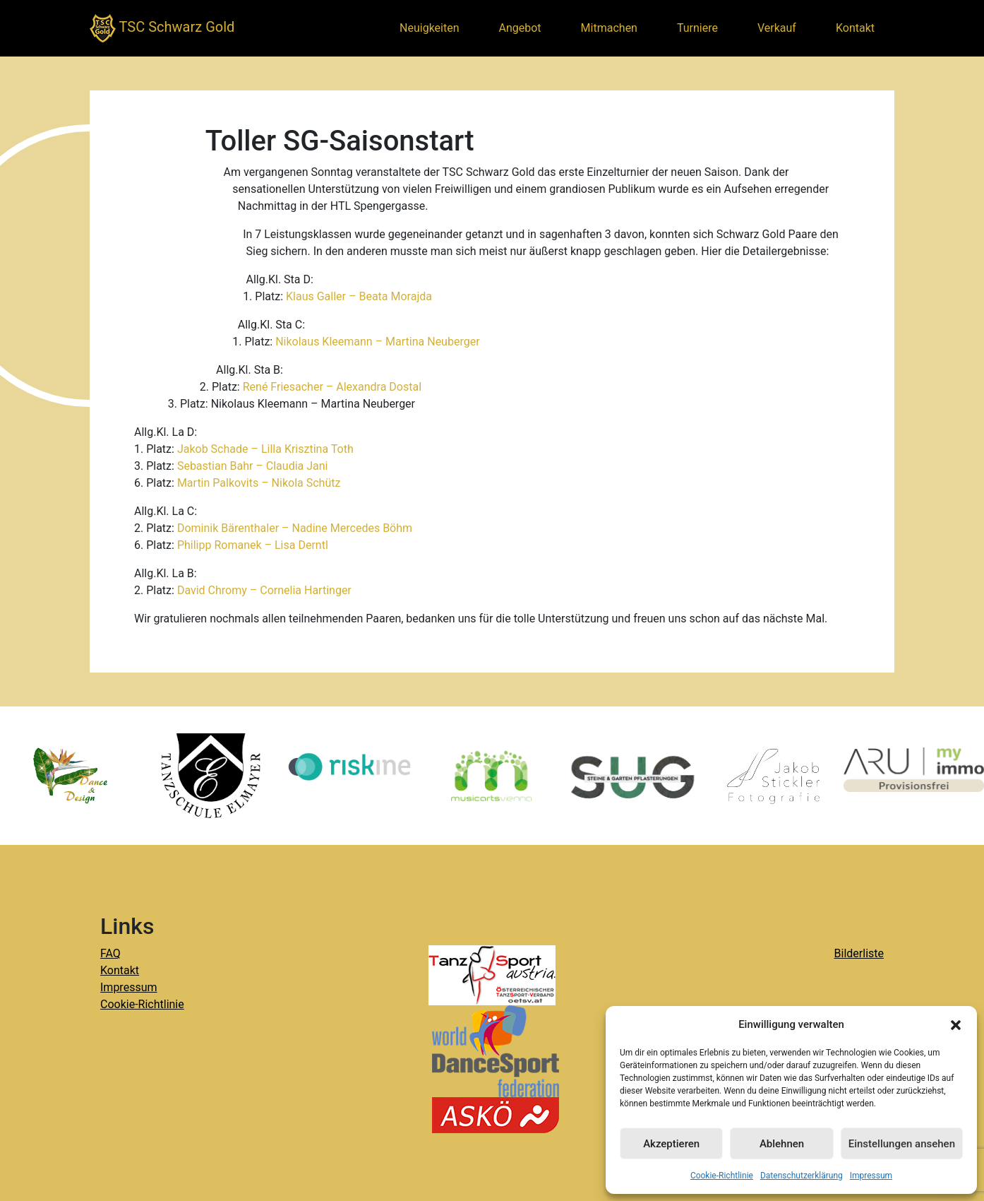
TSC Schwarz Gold (162, 28)
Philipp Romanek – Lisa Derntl (252, 545)
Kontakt (855, 28)
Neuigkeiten (429, 28)
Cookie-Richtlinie (721, 1176)
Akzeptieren (671, 1143)
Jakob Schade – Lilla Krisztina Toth (265, 449)
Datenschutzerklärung (801, 1176)
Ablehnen (782, 1143)
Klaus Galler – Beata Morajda (359, 296)
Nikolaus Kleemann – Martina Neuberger (377, 341)
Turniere (697, 28)
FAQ (110, 953)
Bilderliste (859, 953)
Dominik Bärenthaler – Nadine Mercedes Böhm (294, 528)
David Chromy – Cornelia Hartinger (264, 590)
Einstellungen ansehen (901, 1143)
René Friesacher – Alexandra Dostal (332, 387)
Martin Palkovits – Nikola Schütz (258, 483)
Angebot (520, 28)
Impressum (871, 1176)
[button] (956, 1024)
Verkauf (776, 28)
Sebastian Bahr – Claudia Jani (252, 466)
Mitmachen (609, 28)
